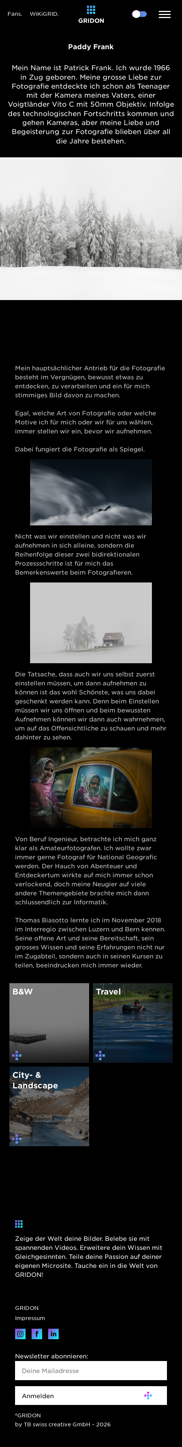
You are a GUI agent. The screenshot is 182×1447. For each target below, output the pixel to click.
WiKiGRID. (44, 13)
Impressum (30, 1317)
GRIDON (27, 1307)
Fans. (15, 13)
